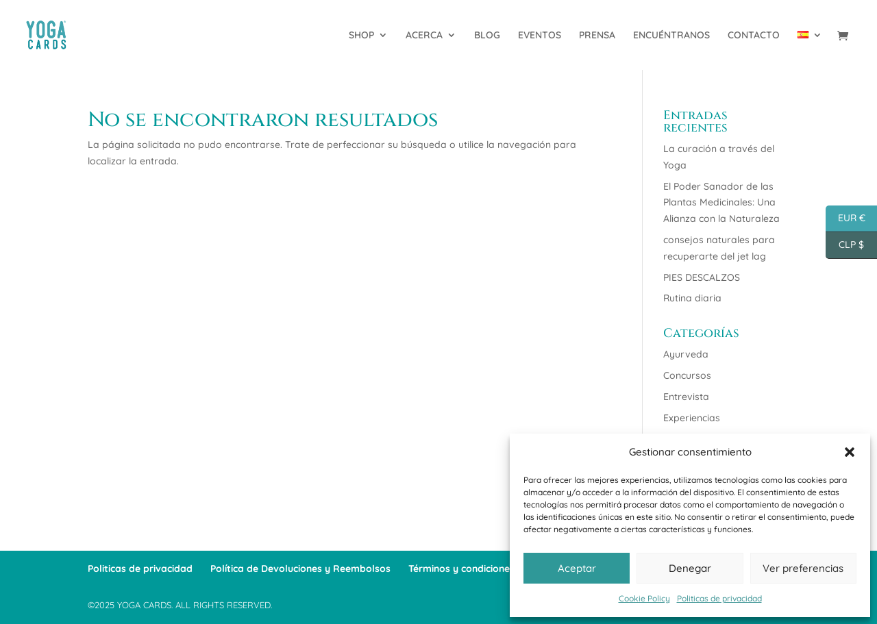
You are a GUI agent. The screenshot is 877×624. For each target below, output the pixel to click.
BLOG (487, 35)
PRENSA (597, 35)
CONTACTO (754, 35)
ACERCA (424, 35)
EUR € (845, 218)
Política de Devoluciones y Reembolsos (300, 568)
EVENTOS (539, 35)
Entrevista (686, 396)
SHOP (361, 35)
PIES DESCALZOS (701, 277)
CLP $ (845, 245)
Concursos (687, 375)
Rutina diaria (692, 298)
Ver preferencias (803, 568)
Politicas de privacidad (719, 598)
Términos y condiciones (461, 568)
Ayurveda (685, 354)
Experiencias (691, 418)
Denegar (690, 568)
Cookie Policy (644, 598)
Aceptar (577, 568)
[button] (849, 452)
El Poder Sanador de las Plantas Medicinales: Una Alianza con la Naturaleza (721, 202)
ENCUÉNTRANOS (671, 35)
